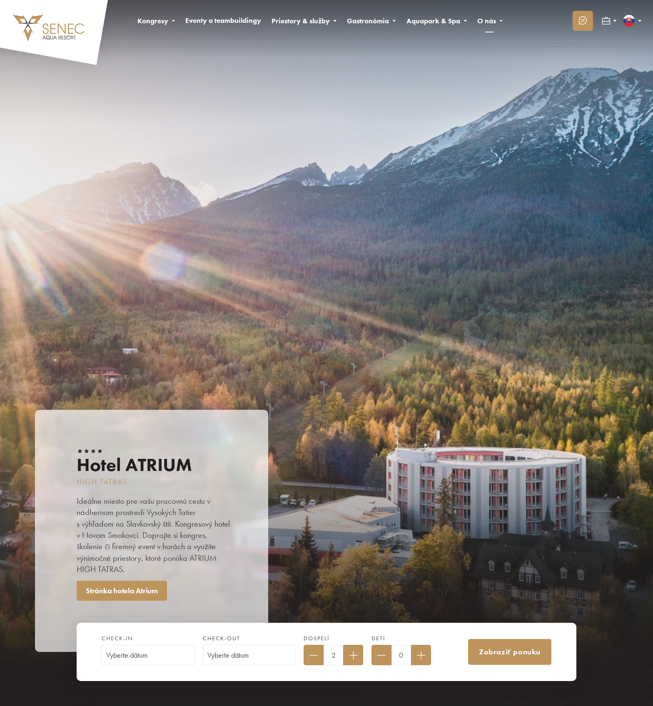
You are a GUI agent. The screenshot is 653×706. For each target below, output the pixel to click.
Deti (378, 638)
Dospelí (316, 638)
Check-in (117, 638)
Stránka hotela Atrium (122, 590)
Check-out (221, 638)
